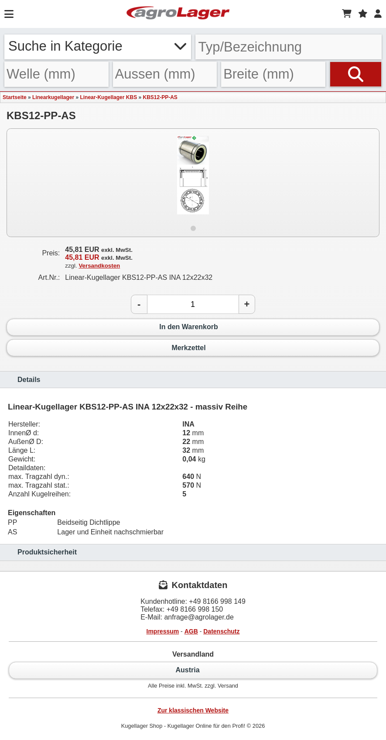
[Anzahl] (193, 304)
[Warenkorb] (347, 14)
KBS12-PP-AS (160, 97)
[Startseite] (178, 14)
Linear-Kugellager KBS (108, 97)
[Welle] (56, 74)
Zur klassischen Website (193, 710)
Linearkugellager (53, 97)
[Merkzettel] (363, 14)
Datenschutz (221, 631)
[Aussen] (165, 74)
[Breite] (273, 74)
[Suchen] (355, 74)
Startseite (15, 97)
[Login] (378, 14)
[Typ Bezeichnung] (288, 46)
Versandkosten (99, 265)
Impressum (163, 631)
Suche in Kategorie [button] (97, 46)
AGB (191, 631)
